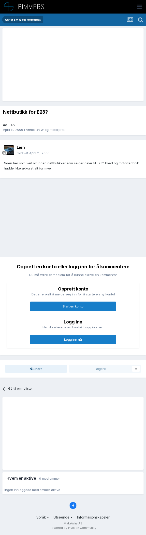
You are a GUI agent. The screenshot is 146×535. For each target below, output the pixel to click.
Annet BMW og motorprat (45, 130)
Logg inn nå (73, 339)
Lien (11, 125)
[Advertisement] (61, 64)
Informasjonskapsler (93, 517)
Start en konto (73, 306)
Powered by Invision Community (73, 528)
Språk (42, 517)
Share (36, 368)
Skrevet (33, 153)
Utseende (63, 517)
